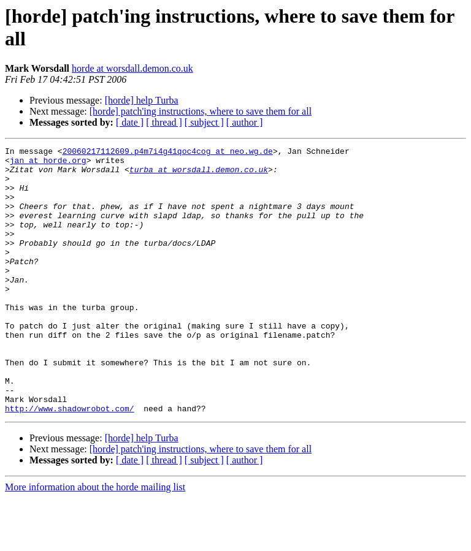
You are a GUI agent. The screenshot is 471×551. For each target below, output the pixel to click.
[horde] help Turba (141, 100)
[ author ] (244, 122)
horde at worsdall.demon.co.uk (132, 68)
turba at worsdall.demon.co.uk (198, 174)
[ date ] (130, 122)
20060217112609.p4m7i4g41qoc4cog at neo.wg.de (168, 152)
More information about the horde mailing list (95, 540)
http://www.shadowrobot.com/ (69, 461)
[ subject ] (204, 122)
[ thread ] (164, 122)
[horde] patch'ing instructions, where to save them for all (201, 111)
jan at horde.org (48, 163)
